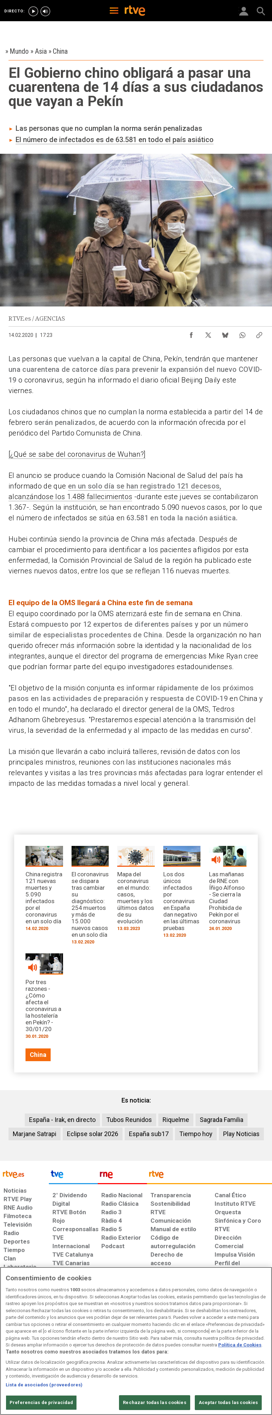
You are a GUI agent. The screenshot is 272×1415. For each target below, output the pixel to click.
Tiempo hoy (195, 1134)
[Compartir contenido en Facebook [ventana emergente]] (191, 333)
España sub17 (149, 1134)
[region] (136, 1341)
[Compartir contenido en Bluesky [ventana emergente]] (225, 333)
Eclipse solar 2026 (92, 1134)
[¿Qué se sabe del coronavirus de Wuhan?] (77, 454)
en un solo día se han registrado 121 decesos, (144, 486)
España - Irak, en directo (62, 1119)
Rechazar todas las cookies (154, 1402)
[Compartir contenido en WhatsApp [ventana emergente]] (242, 333)
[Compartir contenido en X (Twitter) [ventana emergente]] (208, 333)
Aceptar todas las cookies (228, 1402)
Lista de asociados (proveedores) (44, 1384)
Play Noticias (241, 1134)
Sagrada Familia (221, 1119)
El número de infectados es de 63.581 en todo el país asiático (115, 139)
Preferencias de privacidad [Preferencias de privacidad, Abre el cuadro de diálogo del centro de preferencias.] (41, 1402)
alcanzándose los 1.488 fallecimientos (70, 496)
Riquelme (176, 1119)
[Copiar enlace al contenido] (259, 333)
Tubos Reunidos (129, 1119)
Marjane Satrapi (34, 1134)
